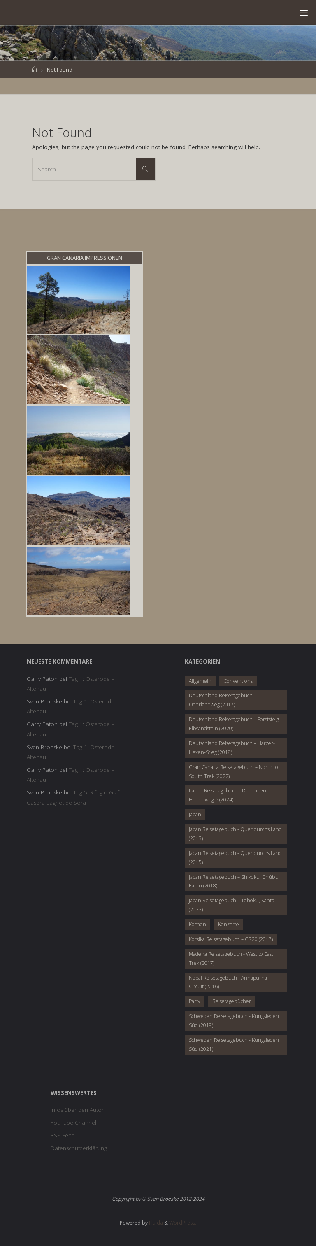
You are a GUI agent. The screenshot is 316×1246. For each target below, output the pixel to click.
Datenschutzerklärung (79, 1148)
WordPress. (182, 1222)
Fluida (155, 1222)
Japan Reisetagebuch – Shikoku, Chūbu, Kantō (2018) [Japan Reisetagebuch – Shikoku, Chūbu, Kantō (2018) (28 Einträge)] (234, 881)
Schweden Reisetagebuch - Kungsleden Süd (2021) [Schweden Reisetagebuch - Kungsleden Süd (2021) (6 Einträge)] (234, 1044)
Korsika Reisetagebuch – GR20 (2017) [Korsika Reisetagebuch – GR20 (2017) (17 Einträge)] (231, 939)
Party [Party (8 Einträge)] (194, 1001)
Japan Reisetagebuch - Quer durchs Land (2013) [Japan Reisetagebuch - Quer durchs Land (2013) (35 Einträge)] (235, 834)
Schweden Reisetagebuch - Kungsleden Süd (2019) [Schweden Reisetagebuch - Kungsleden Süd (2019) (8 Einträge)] (234, 1021)
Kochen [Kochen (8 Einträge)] (197, 924)
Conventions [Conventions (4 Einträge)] (238, 681)
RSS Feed (63, 1135)
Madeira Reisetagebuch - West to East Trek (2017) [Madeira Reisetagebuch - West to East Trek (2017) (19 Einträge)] (231, 958)
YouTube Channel (73, 1122)
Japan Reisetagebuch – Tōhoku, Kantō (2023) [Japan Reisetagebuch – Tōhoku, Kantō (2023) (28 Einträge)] (231, 905)
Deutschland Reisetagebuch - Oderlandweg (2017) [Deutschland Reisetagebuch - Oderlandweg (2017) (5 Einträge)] (222, 700)
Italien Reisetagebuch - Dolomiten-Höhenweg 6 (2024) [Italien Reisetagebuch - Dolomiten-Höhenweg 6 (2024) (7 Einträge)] (228, 795)
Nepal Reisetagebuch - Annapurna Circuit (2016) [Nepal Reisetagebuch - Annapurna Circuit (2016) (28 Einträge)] (228, 982)
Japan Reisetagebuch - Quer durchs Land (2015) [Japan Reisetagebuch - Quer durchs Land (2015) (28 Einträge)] (235, 858)
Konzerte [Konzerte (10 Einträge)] (228, 924)
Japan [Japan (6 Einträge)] (195, 814)
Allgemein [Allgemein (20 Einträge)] (200, 681)
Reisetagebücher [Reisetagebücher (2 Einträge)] (231, 1001)
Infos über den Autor (77, 1109)
